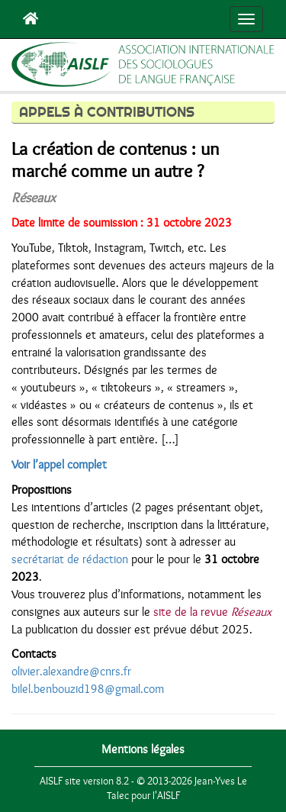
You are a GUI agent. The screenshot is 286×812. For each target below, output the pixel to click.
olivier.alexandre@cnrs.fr (71, 671)
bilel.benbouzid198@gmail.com (87, 689)
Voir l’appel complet (59, 465)
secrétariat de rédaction (69, 559)
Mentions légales (143, 749)
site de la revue (212, 612)
